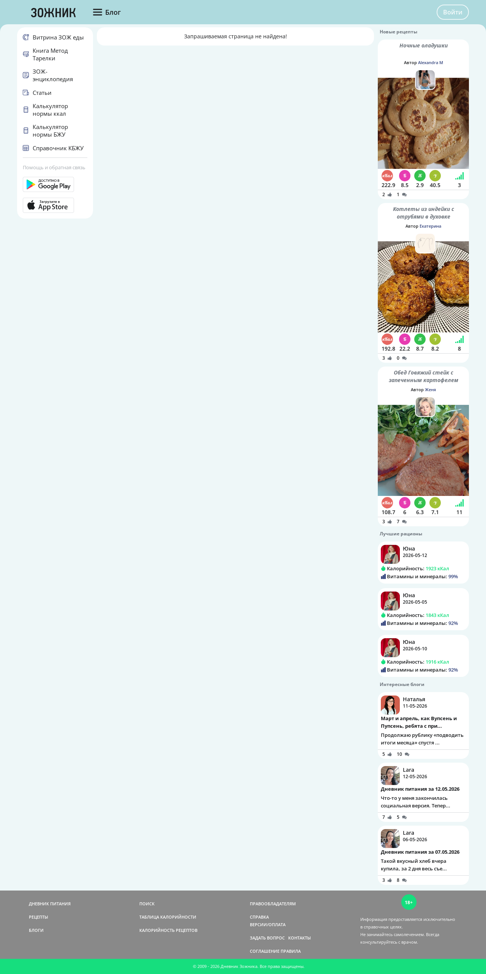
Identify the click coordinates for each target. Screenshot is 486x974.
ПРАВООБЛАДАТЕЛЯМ (273, 903)
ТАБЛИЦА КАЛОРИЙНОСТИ (167, 917)
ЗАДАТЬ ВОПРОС (267, 938)
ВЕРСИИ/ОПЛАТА (268, 924)
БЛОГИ (36, 930)
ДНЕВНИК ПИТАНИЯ (50, 903)
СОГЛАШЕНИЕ (264, 951)
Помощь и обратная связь (54, 167)
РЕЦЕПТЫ (38, 917)
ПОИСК (147, 903)
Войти (452, 12)
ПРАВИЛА (291, 951)
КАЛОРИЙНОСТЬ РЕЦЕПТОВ (168, 930)
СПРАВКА (259, 917)
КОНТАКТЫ (299, 938)
